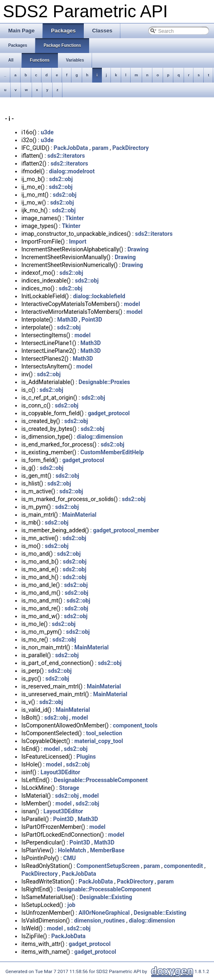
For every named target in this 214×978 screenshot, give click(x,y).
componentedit (183, 866)
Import (77, 241)
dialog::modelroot (71, 171)
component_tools (135, 725)
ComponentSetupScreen (107, 866)
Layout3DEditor (60, 772)
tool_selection (104, 733)
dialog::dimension (100, 436)
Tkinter (74, 218)
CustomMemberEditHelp (112, 452)
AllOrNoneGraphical (104, 912)
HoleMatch (72, 850)
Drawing (137, 249)
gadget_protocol (109, 413)
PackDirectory (131, 148)
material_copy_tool (98, 741)
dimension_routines (99, 920)
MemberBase (107, 850)
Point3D (91, 319)
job (71, 905)
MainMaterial (79, 514)
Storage (69, 788)
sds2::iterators (66, 155)
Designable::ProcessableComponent (101, 780)
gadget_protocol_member (126, 530)
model (132, 304)
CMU (69, 858)
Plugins (86, 756)
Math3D (67, 319)
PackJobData (71, 148)
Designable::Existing (105, 897)
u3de (47, 132)
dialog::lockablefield (99, 296)
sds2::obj (61, 179)
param (100, 148)
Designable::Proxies (104, 382)
